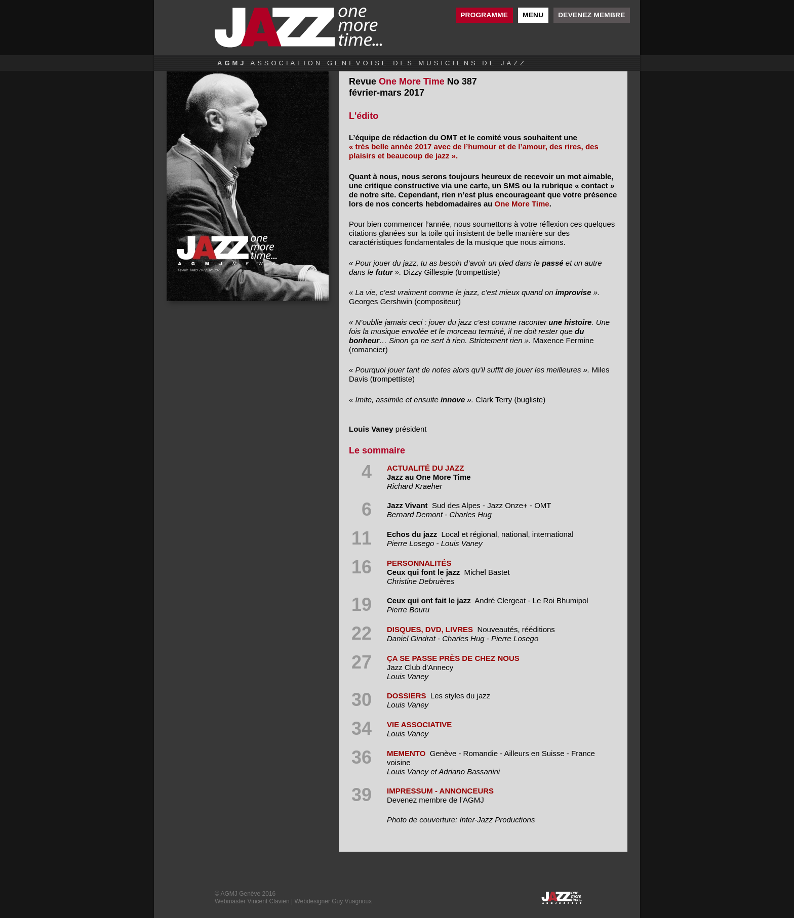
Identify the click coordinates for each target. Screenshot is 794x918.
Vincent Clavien (268, 901)
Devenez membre (591, 15)
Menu (533, 15)
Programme (484, 15)
